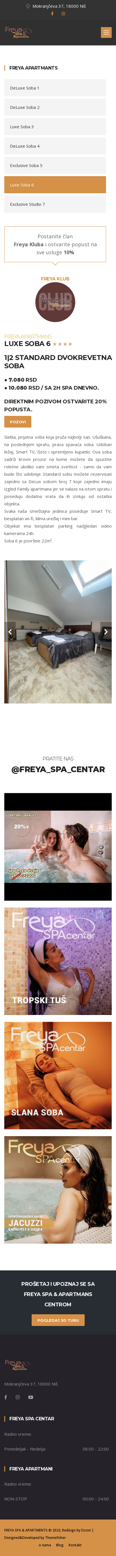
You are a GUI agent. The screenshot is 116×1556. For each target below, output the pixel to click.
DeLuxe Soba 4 (25, 146)
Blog (60, 1545)
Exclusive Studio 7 (27, 204)
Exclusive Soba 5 (26, 165)
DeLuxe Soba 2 (25, 107)
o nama (45, 1545)
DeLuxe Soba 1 (25, 88)
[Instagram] (17, 1397)
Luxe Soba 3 (22, 126)
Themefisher (55, 1537)
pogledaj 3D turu (58, 1320)
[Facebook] (6, 1397)
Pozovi (18, 422)
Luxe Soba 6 (22, 185)
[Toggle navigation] (106, 32)
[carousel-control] (10, 632)
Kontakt (75, 1545)
